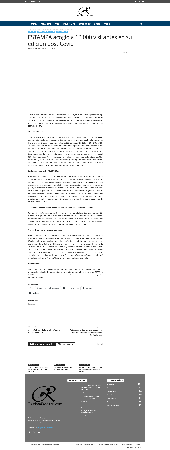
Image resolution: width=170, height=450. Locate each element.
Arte (57, 24)
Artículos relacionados (42, 344)
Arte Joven (110, 402)
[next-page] (101, 344)
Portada (33, 24)
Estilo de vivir (69, 24)
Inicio (29, 29)
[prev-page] (98, 344)
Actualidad (46, 24)
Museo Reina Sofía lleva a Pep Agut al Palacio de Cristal (44, 331)
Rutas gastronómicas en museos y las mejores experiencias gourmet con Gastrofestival (86, 332)
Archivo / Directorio (126, 444)
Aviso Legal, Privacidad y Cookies (85, 444)
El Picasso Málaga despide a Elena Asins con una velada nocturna (38, 369)
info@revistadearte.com (45, 428)
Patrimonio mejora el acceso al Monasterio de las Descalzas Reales (90, 369)
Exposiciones (85, 24)
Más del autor (65, 344)
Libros (97, 24)
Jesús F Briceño (35, 48)
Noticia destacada (62, 31)
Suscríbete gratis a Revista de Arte (108, 444)
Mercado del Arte (49, 31)
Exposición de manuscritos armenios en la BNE (63, 368)
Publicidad (138, 444)
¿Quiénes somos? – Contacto (133, 447)
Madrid (106, 24)
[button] (141, 23)
